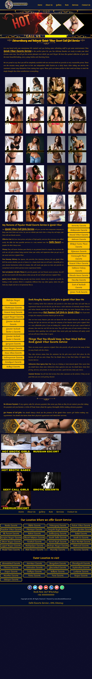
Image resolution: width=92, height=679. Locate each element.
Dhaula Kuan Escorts (78, 348)
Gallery (58, 5)
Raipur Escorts (81, 648)
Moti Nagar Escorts (34, 623)
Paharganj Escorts (57, 598)
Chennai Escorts (11, 640)
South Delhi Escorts (57, 610)
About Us (49, 5)
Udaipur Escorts (11, 653)
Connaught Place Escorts (78, 330)
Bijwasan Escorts (78, 324)
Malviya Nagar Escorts (13, 374)
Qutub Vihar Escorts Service (17, 51)
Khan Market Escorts (81, 614)
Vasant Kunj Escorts (13, 385)
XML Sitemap (56, 676)
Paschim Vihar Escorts (11, 602)
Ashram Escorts (79, 312)
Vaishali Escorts (34, 614)
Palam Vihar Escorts (81, 598)
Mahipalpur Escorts (34, 618)
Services (75, 5)
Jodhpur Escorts (34, 644)
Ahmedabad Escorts (11, 636)
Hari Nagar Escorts (13, 421)
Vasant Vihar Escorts (78, 336)
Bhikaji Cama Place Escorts (79, 318)
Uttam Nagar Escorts (11, 614)
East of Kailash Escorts (79, 359)
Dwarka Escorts (79, 353)
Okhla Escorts (34, 598)
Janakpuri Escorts (13, 435)
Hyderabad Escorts (81, 640)
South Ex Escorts (80, 610)
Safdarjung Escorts (57, 606)
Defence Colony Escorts (79, 342)
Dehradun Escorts (34, 640)
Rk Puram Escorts (11, 606)
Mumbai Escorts (11, 648)
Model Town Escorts (11, 623)
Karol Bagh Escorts (57, 614)
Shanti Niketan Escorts (34, 610)
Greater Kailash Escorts (13, 396)
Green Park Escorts (78, 365)
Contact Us (86, 5)
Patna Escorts (34, 648)
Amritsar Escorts (34, 636)
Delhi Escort (55, 315)
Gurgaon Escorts (13, 417)
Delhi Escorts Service (39, 676)
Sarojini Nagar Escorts (11, 610)
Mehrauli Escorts (81, 618)
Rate (66, 5)
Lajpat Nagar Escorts (13, 390)
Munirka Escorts (57, 623)
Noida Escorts (11, 598)
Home (40, 5)
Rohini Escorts (34, 606)
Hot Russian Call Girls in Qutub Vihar (61, 385)
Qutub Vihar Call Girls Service (19, 302)
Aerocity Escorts (79, 298)
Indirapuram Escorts (13, 430)
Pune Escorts (57, 648)
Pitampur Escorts (34, 602)
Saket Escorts (81, 606)
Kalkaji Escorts (13, 439)
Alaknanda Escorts (78, 303)
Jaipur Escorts (11, 644)
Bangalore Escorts (57, 636)
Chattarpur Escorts (13, 380)
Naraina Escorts (81, 623)
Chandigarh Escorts (81, 636)
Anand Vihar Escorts (79, 308)
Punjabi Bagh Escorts (57, 602)
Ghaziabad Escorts (57, 640)
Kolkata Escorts (58, 644)
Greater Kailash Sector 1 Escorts (13, 403)
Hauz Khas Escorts (13, 426)
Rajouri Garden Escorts (81, 602)
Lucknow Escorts (80, 644)
